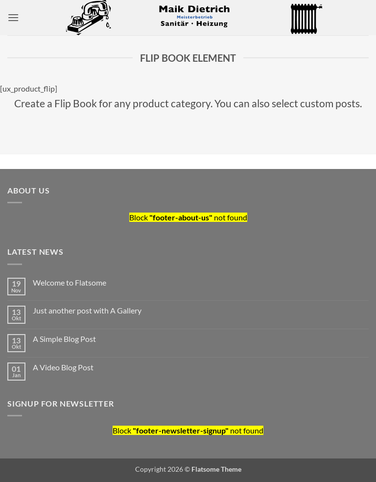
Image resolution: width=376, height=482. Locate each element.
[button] (13, 17)
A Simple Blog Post (64, 338)
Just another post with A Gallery (87, 310)
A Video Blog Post (63, 367)
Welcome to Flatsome (69, 282)
